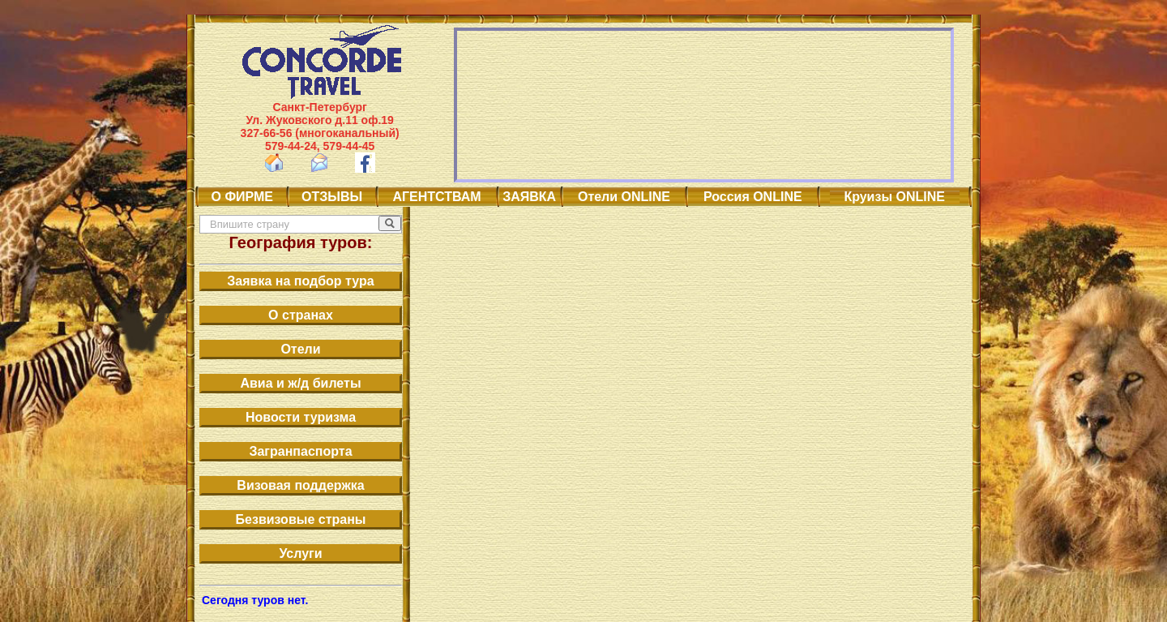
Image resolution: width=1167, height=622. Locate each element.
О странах (300, 315)
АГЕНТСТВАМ (437, 197)
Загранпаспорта (300, 451)
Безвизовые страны (301, 519)
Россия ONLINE (752, 197)
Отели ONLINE (624, 197)
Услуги (300, 553)
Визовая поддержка (300, 485)
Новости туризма (301, 417)
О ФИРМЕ (242, 197)
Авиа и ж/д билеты (300, 383)
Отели (300, 349)
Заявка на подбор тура (300, 281)
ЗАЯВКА (529, 197)
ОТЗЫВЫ (332, 197)
